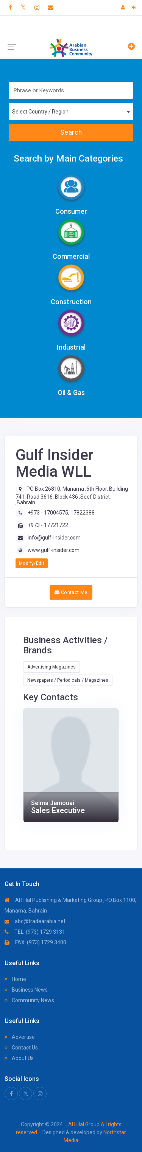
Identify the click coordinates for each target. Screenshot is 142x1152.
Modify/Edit (31, 563)
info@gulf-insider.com (54, 538)
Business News (26, 990)
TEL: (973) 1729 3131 (35, 932)
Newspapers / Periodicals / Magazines (67, 680)
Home (15, 979)
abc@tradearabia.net (35, 921)
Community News (29, 1000)
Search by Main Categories (68, 158)
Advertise (20, 1037)
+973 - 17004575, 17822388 (61, 513)
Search (71, 132)
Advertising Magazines (51, 667)
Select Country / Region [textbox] (40, 112)
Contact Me (71, 592)
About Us (19, 1058)
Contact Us (21, 1048)
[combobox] (71, 111)
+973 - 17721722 (48, 525)
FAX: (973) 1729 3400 (35, 942)
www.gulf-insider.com (54, 550)
